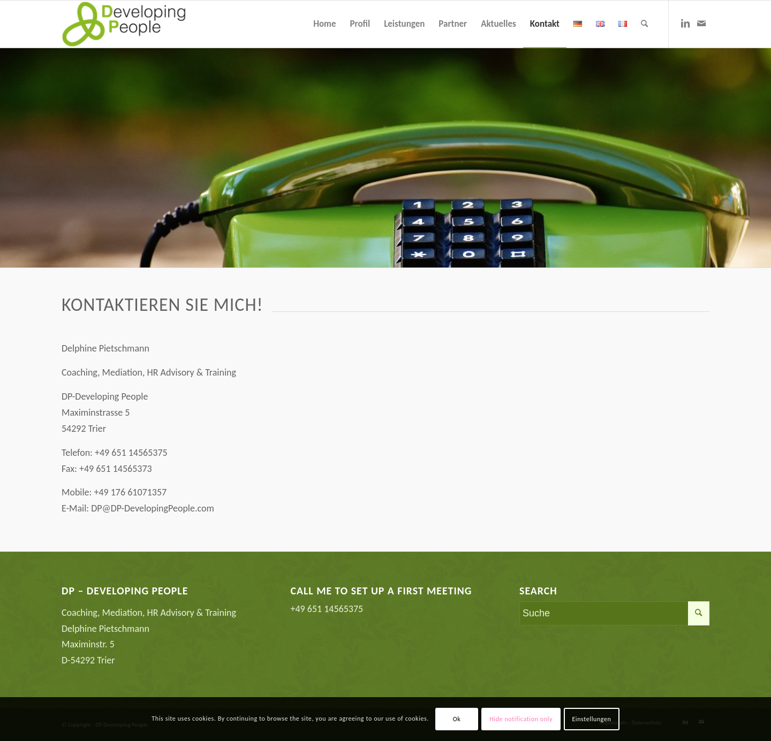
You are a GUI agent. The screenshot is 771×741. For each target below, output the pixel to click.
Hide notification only (521, 719)
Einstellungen (591, 719)
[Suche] (644, 24)
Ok (457, 719)
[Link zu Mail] (701, 24)
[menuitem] (324, 24)
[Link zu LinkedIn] (685, 24)
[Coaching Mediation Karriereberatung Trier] (124, 24)
